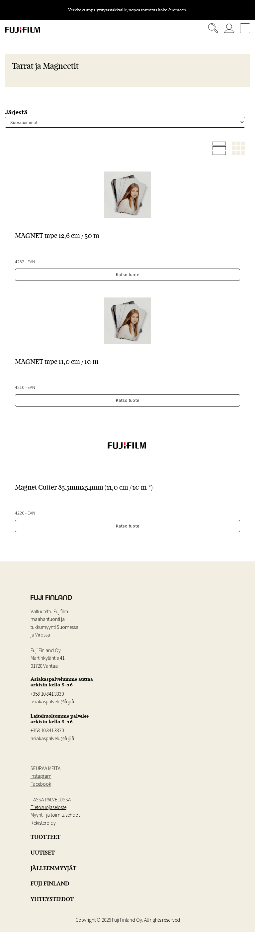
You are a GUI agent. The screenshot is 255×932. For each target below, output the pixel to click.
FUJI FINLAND (50, 883)
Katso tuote (127, 275)
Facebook (41, 784)
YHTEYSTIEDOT (52, 899)
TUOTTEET (45, 837)
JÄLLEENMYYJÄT (53, 868)
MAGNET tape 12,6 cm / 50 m (57, 235)
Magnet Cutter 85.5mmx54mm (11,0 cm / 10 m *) (84, 487)
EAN (31, 262)
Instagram (41, 776)
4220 (19, 513)
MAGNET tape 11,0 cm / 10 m (57, 361)
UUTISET (43, 853)
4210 (19, 387)
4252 (19, 262)
